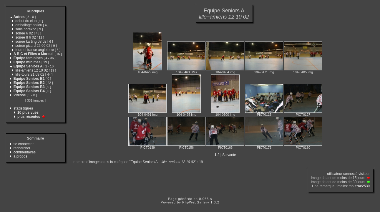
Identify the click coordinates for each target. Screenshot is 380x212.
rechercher (22, 148)
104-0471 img (264, 72)
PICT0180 (303, 147)
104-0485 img (303, 72)
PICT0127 (303, 114)
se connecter (24, 144)
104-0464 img (225, 72)
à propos (20, 156)
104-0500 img (225, 114)
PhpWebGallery (195, 202)
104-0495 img (186, 114)
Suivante (229, 155)
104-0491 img (147, 114)
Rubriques (35, 11)
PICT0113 (264, 114)
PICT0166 (225, 147)
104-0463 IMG (186, 72)
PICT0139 (147, 147)
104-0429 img (147, 72)
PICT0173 (264, 147)
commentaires (25, 152)
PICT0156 (186, 147)
